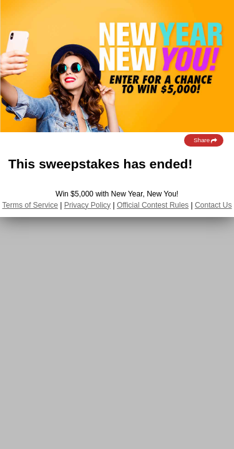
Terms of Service (30, 205)
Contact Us (213, 205)
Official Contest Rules (152, 205)
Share (205, 140)
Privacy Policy (87, 205)
